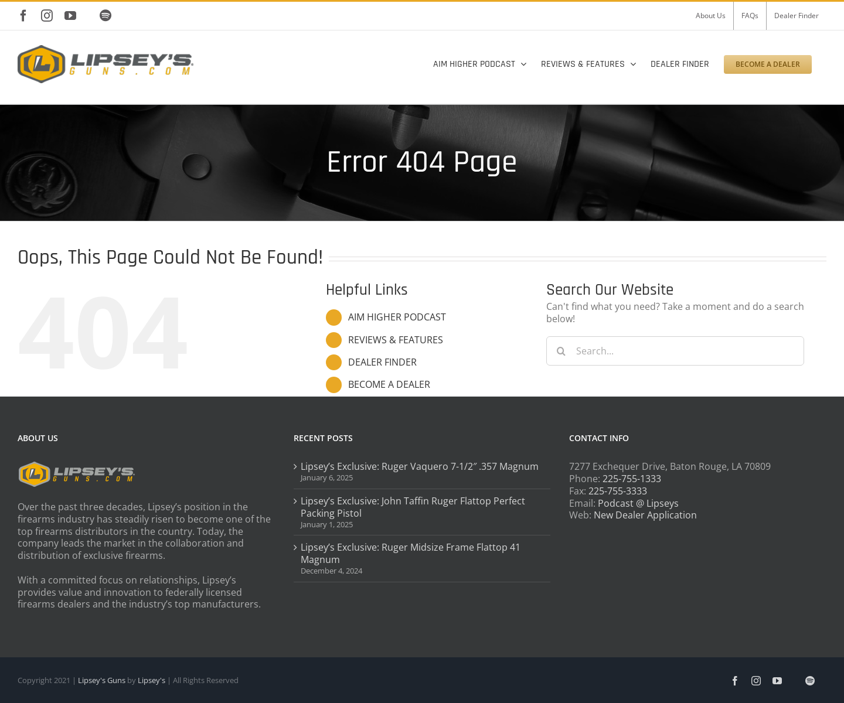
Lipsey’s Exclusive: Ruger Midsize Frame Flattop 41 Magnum (410, 553)
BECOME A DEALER (389, 384)
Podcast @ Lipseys (638, 503)
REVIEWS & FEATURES (395, 339)
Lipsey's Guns (101, 680)
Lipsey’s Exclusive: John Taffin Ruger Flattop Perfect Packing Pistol (413, 507)
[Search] (561, 351)
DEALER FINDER (382, 362)
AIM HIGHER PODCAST (397, 316)
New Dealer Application (645, 515)
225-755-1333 (632, 478)
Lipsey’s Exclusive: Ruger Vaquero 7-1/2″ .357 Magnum (420, 466)
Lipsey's (151, 680)
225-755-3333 (617, 490)
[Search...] (675, 351)
